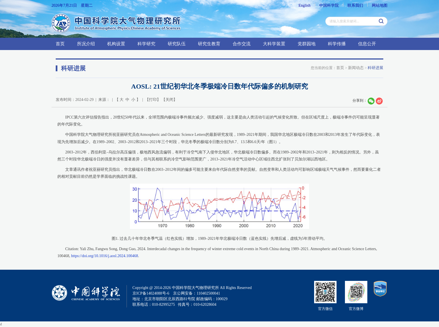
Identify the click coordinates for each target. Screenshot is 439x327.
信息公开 (367, 43)
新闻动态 (356, 68)
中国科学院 (329, 5)
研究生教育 (209, 43)
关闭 (169, 100)
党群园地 (307, 43)
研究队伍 (177, 43)
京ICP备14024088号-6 (150, 293)
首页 (60, 43)
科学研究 (146, 43)
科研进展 (375, 68)
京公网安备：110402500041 (196, 293)
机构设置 (116, 43)
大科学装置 (274, 43)
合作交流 (242, 43)
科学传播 (337, 43)
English (304, 5)
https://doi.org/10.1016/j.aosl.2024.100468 (104, 256)
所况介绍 (86, 43)
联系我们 (355, 5)
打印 (153, 100)
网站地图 (379, 5)
